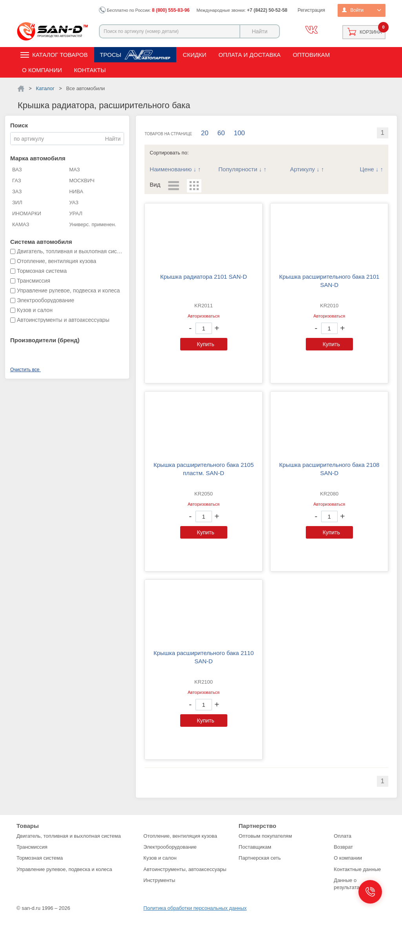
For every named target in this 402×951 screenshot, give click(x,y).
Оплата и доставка (249, 54)
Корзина (371, 32)
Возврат (343, 847)
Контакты (90, 70)
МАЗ (74, 169)
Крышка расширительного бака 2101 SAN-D (329, 280)
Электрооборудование (170, 847)
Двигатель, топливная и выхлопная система (68, 836)
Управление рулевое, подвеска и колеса (64, 869)
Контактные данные (357, 869)
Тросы (110, 54)
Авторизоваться (203, 316)
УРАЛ (75, 213)
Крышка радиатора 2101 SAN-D (203, 276)
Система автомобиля (41, 242)
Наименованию (171, 169)
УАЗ (74, 202)
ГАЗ (16, 180)
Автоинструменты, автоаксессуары (184, 869)
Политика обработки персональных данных (195, 908)
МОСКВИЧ (82, 180)
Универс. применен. (92, 224)
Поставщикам (255, 847)
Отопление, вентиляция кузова (180, 836)
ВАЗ (17, 169)
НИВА (76, 191)
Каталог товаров (60, 54)
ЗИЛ (17, 202)
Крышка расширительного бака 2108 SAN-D (329, 468)
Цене (367, 169)
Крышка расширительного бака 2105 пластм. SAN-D (203, 468)
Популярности (237, 169)
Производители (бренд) (44, 340)
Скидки (194, 54)
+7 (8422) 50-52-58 (267, 10)
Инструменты (159, 880)
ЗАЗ (17, 191)
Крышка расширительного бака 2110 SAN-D (203, 657)
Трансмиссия (32, 847)
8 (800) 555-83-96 (171, 10)
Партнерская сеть (260, 858)
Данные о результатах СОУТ (355, 883)
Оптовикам (311, 54)
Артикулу (302, 169)
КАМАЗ (20, 224)
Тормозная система (39, 858)
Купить (205, 344)
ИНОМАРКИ (26, 213)
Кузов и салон (159, 858)
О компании (42, 70)
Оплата (342, 836)
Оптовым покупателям (265, 836)
